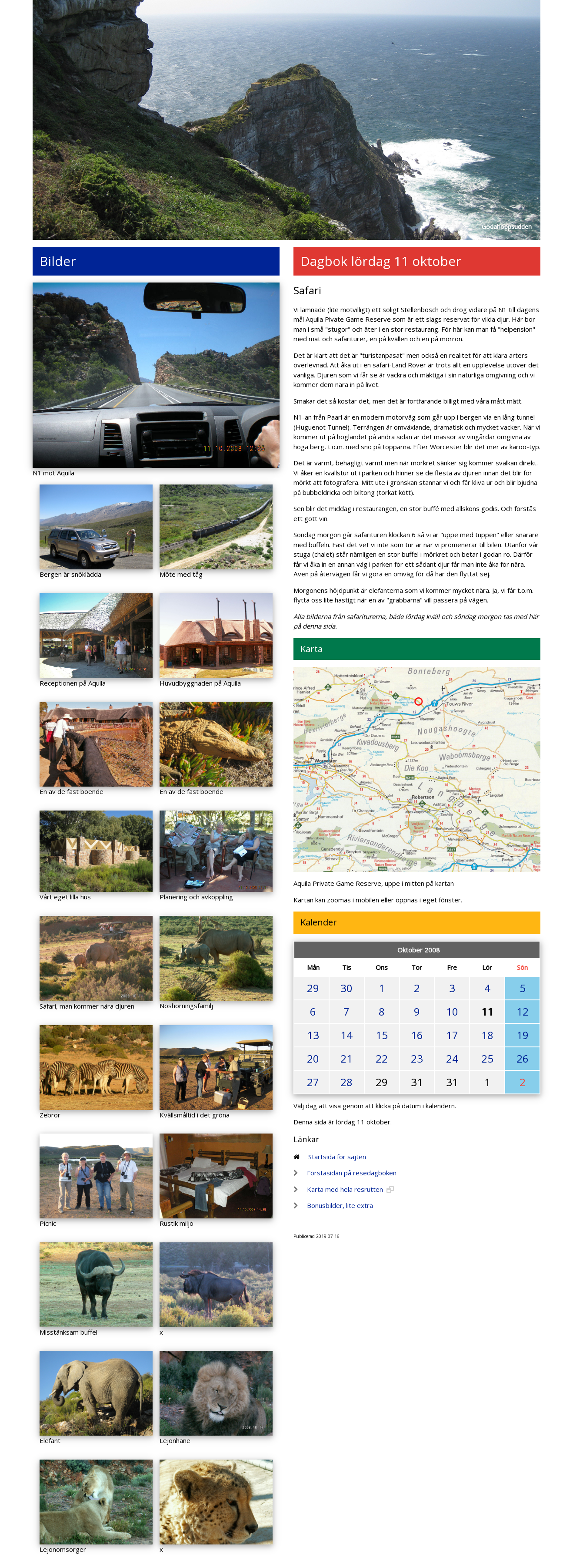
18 (487, 1035)
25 (487, 1058)
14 (346, 1035)
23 (417, 1058)
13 (313, 1035)
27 (313, 1082)
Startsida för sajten (337, 1156)
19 (522, 1035)
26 (522, 1058)
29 (313, 988)
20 (313, 1058)
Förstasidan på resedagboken (351, 1172)
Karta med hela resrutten (345, 1189)
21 (346, 1058)
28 (346, 1082)
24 (452, 1058)
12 (522, 1011)
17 (452, 1035)
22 (382, 1058)
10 (452, 1011)
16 (417, 1035)
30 (346, 988)
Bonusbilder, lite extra (340, 1205)
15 (382, 1035)
